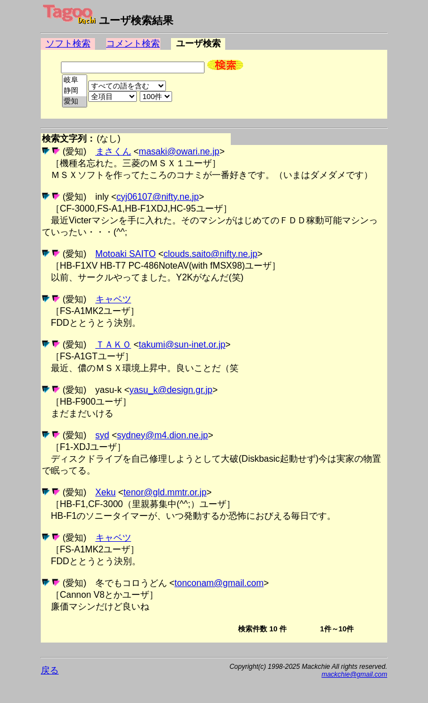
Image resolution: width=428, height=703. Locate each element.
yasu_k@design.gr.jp (170, 390)
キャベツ (113, 299)
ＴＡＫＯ (113, 344)
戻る (50, 670)
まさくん (113, 151)
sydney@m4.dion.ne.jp (162, 435)
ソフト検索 (68, 43)
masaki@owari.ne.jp (179, 151)
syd (103, 435)
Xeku (106, 492)
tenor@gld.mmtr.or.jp (165, 492)
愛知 (75, 101)
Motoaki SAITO (126, 254)
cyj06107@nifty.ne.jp (157, 196)
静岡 (75, 91)
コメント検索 (133, 43)
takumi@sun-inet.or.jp (182, 344)
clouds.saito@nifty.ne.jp (211, 254)
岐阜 (75, 80)
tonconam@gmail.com (218, 583)
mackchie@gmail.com (354, 674)
